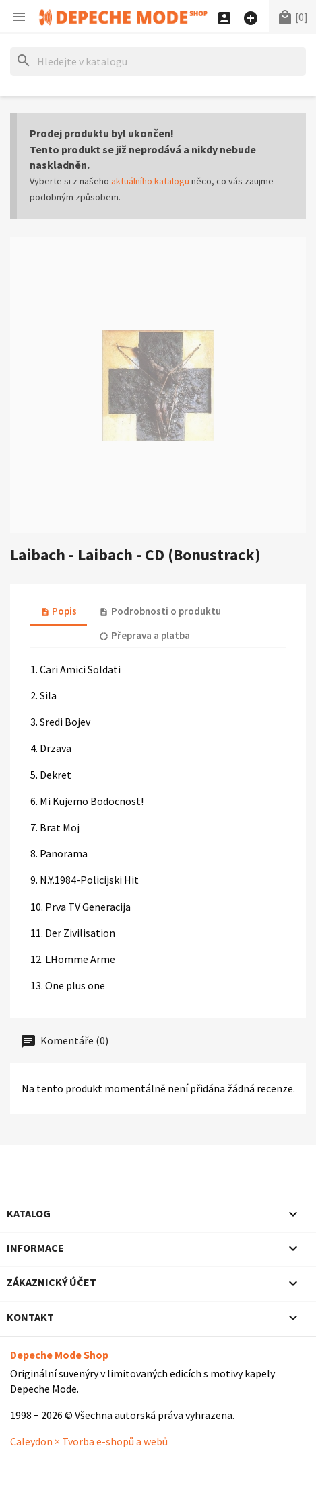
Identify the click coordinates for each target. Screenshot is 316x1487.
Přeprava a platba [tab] (144, 635)
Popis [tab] (58, 611)
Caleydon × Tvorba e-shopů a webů (89, 1441)
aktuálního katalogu (150, 181)
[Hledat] (158, 61)
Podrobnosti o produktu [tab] (159, 611)
